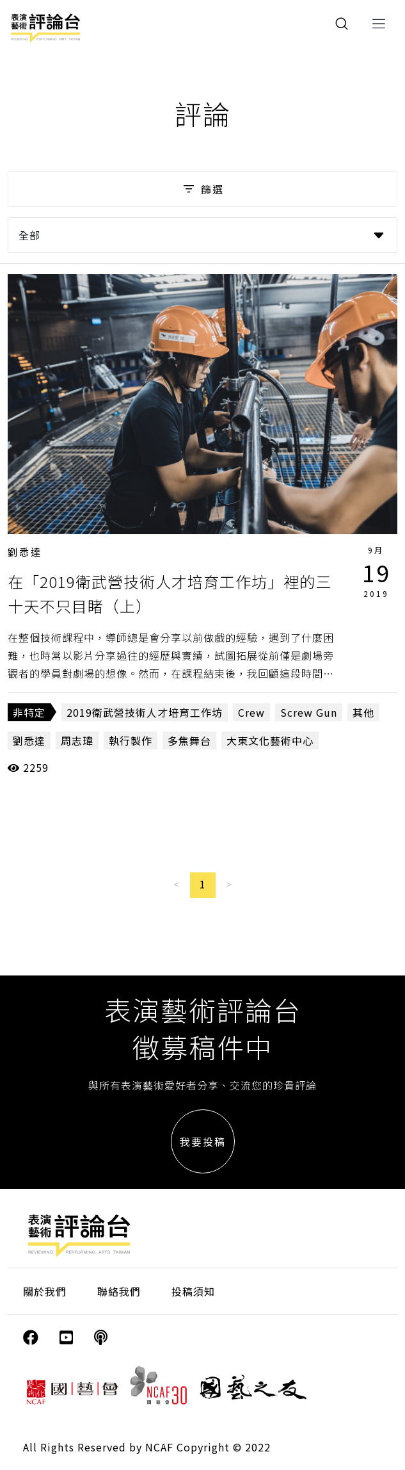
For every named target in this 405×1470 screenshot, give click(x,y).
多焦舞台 (189, 740)
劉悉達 (25, 552)
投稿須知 (193, 1291)
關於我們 (45, 1291)
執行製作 (130, 740)
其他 (363, 712)
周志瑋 (77, 740)
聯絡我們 (119, 1291)
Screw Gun (308, 712)
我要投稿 (203, 1141)
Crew (251, 712)
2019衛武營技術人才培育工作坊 (145, 712)
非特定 (29, 712)
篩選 (202, 189)
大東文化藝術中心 (270, 740)
